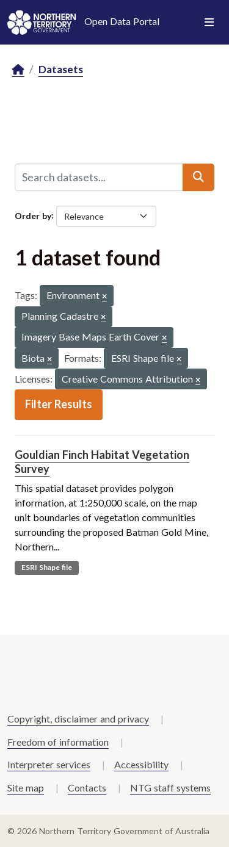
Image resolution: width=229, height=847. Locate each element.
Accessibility (141, 764)
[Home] (18, 70)
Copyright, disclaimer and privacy (78, 718)
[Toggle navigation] (209, 22)
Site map (25, 787)
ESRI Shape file (46, 567)
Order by (33, 215)
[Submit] (198, 177)
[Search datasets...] (99, 177)
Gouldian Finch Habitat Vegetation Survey (102, 461)
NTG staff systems (170, 787)
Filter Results (58, 404)
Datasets (60, 69)
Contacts (87, 787)
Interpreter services (48, 764)
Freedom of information (58, 742)
